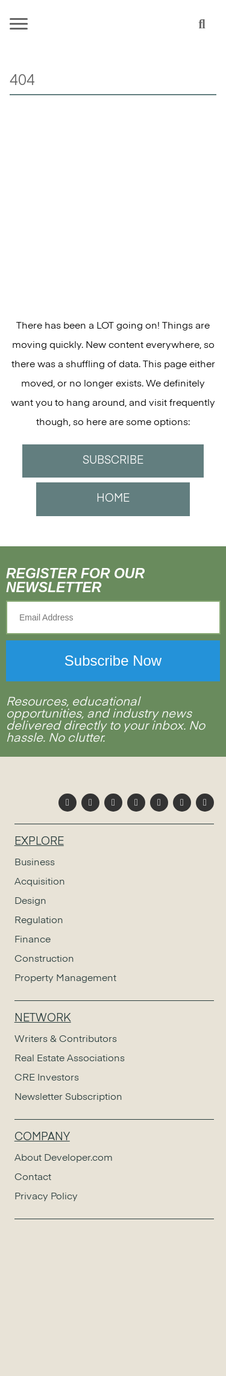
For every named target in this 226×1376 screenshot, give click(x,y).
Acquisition (39, 882)
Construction (44, 959)
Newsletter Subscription (68, 1097)
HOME (113, 498)
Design (30, 901)
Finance (32, 940)
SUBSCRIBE (113, 460)
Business (34, 863)
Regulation (38, 921)
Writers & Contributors (65, 1039)
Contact (32, 1177)
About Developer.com (63, 1158)
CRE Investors (46, 1078)
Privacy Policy (46, 1197)
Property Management (65, 978)
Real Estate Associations (69, 1059)
